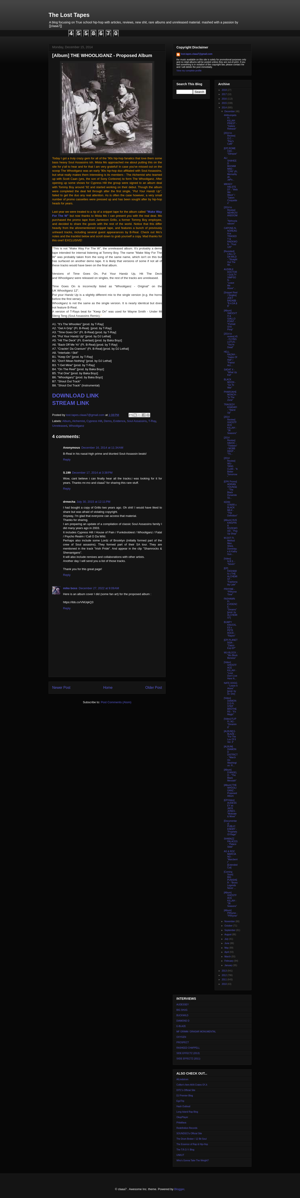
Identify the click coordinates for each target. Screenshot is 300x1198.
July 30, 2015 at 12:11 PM (93, 501)
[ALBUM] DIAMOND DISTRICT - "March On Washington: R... (231, 756)
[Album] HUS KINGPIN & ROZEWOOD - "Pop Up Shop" (230, 527)
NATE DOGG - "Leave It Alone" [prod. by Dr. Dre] (230, 688)
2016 (224, 99)
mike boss (70, 588)
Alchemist (78, 421)
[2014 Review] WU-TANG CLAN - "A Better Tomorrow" (230, 467)
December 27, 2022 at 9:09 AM (99, 588)
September (230, 930)
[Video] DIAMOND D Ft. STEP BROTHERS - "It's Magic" (230, 706)
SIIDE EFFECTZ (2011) (188, 1058)
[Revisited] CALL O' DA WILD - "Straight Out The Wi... (230, 258)
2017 (224, 94)
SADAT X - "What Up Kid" (230, 372)
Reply (66, 459)
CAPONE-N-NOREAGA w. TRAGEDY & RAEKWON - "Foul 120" (230, 237)
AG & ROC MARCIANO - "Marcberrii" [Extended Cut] (231, 859)
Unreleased (59, 425)
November (229, 921)
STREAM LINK (70, 403)
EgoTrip (180, 1101)
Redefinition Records (186, 1128)
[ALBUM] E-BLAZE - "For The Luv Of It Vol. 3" (230, 736)
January (228, 965)
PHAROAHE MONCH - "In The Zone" (230, 396)
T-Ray (152, 421)
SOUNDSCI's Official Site (189, 1133)
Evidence (119, 421)
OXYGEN (181, 1037)
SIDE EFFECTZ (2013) (188, 1053)
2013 (224, 971)
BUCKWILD (182, 1015)
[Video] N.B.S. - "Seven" (229, 561)
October (228, 925)
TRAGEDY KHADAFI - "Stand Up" (230, 408)
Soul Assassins (137, 421)
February (229, 961)
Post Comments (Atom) (116, 702)
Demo (108, 421)
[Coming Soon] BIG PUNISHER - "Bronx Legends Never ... (231, 880)
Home (108, 687)
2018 (224, 90)
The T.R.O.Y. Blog (185, 1149)
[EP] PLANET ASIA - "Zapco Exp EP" (230, 644)
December (229, 111)
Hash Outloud (183, 1106)
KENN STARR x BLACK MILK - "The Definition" (230, 509)
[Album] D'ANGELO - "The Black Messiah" (230, 775)
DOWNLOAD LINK (75, 395)
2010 (224, 984)
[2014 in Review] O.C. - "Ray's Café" (229, 138)
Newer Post (61, 687)
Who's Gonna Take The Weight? (192, 1160)
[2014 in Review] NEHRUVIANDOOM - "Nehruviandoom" (230, 215)
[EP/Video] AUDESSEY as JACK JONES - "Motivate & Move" (230, 808)
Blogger (179, 1189)
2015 (224, 103)
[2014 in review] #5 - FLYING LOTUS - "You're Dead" (231, 341)
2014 (224, 107)
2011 (224, 979)
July (226, 939)
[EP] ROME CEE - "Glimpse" (230, 151)
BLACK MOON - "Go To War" (230, 383)
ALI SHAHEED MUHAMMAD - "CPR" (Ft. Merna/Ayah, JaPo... (231, 169)
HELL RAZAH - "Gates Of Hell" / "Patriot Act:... (230, 359)
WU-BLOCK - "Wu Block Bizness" (231, 655)
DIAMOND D (182, 1021)
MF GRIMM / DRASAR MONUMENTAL (196, 1031)
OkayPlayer (182, 1117)
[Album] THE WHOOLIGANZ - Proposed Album (230, 790)
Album (66, 421)
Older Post (153, 687)
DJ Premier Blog (184, 1095)
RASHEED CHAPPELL (188, 1048)
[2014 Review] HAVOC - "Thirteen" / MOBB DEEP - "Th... (230, 445)
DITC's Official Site (185, 1090)
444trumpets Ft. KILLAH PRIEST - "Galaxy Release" (230, 122)
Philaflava (181, 1122)
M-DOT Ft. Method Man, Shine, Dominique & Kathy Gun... (230, 546)
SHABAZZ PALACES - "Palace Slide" (230, 842)
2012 (224, 975)
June (227, 943)
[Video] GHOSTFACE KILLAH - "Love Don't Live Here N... (230, 670)
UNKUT (180, 1155)
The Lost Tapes (69, 15)
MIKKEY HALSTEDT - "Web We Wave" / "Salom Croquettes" (231, 193)
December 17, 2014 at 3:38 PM (92, 472)
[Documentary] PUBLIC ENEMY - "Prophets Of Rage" (230, 828)
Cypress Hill (94, 421)
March (227, 956)
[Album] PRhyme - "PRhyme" (230, 913)
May (226, 948)
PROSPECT (182, 1042)
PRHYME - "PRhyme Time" (230, 592)
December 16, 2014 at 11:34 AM (102, 447)
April (227, 952)
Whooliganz (76, 425)
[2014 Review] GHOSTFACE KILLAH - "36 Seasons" (230, 425)
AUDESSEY (182, 1004)
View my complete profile (189, 70)
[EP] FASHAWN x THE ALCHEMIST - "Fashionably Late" (230, 576)
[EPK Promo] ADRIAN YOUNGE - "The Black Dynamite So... (230, 489)
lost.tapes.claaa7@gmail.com (196, 54)
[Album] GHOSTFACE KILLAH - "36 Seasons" (230, 899)
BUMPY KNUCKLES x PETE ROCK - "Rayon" (230, 629)
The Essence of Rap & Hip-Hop (192, 1144)
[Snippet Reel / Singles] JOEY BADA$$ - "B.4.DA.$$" (230, 299)
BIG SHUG (182, 1010)
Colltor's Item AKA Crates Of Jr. (192, 1085)
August (228, 934)
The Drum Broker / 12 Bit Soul (191, 1139)
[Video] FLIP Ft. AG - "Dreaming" (230, 723)
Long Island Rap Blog (187, 1112)
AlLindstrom (182, 1079)
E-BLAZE (181, 1026)
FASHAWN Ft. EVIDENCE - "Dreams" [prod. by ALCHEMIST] (230, 608)
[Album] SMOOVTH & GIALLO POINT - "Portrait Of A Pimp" (230, 320)
